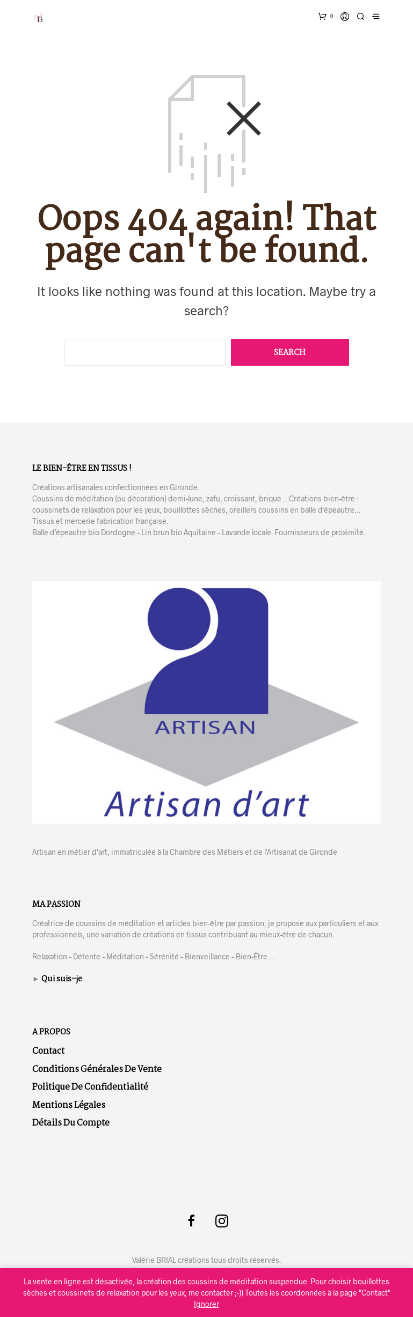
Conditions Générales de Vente (97, 1069)
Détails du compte (71, 1123)
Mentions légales (68, 1105)
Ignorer (206, 1303)
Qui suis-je (61, 979)
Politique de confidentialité (90, 1087)
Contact (48, 1051)
